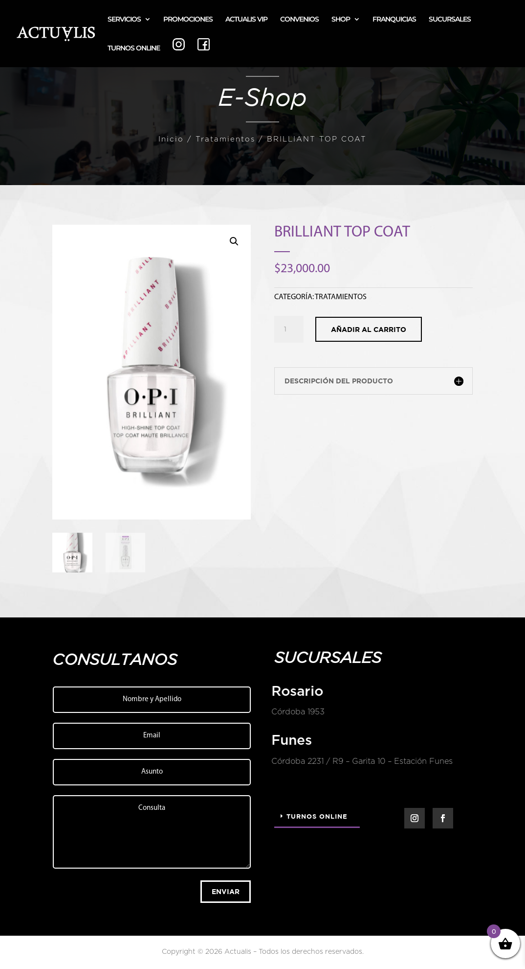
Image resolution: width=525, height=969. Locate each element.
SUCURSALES (450, 20)
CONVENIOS (299, 20)
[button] (234, 241)
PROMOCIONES (188, 20)
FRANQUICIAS (394, 20)
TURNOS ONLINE (134, 48)
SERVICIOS (124, 20)
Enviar (226, 891)
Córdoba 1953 (297, 712)
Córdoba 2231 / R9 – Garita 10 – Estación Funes (361, 761)
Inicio (171, 139)
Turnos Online (317, 816)
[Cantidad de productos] (289, 329)
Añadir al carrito (368, 329)
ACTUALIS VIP (246, 20)
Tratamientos (225, 139)
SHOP (340, 20)
